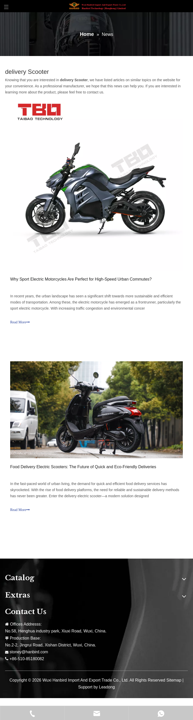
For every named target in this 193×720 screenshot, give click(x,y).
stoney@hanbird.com (28, 652)
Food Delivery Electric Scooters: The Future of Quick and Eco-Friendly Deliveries (83, 467)
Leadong (107, 687)
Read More (20, 322)
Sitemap (173, 680)
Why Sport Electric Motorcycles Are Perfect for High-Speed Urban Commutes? (81, 279)
